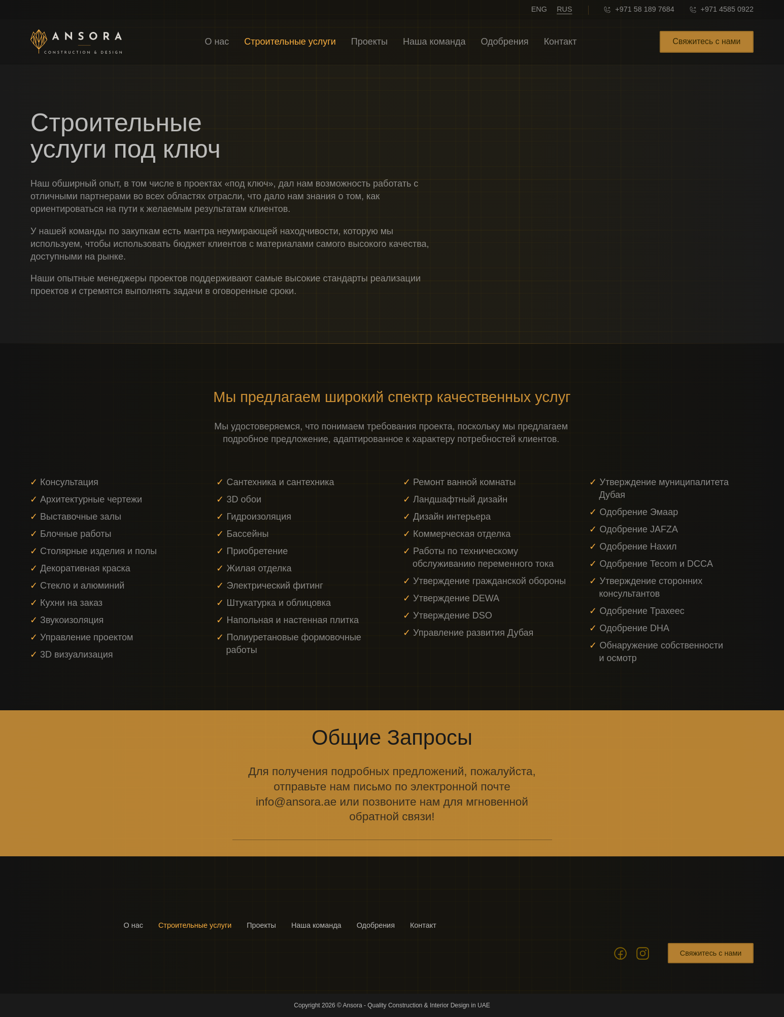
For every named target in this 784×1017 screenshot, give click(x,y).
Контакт (560, 42)
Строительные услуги (289, 42)
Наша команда (434, 42)
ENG (539, 9)
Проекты (369, 42)
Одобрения (504, 42)
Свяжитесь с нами (707, 41)
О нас (216, 42)
